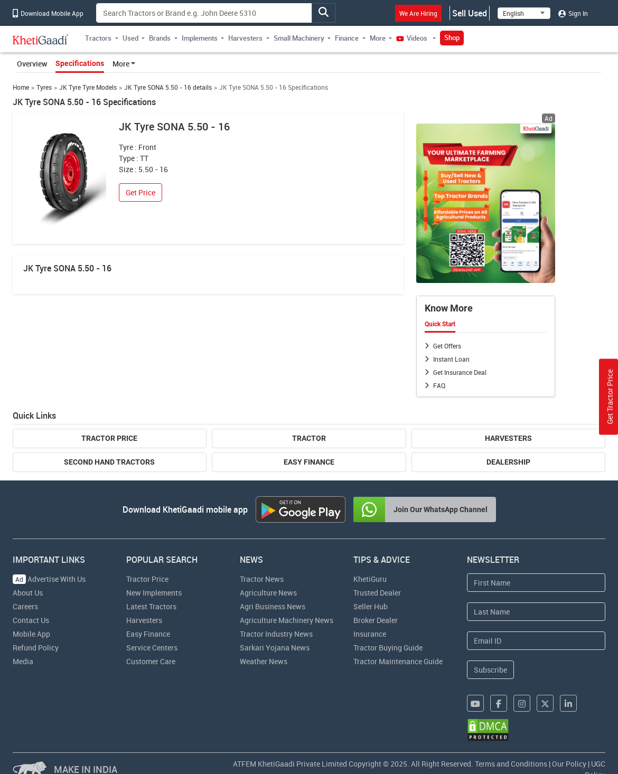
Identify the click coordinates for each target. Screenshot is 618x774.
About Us (28, 593)
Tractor (309, 438)
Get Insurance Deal (459, 372)
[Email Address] (536, 640)
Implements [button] (200, 38)
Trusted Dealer (377, 593)
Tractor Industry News (276, 634)
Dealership (508, 462)
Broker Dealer (375, 620)
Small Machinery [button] (299, 38)
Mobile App (31, 634)
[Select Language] (524, 13)
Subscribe (490, 670)
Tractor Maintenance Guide (398, 661)
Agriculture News (268, 593)
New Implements (154, 593)
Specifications (79, 63)
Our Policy (569, 764)
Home (21, 87)
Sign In (573, 13)
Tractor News (262, 579)
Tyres (44, 87)
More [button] (378, 38)
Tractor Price (109, 438)
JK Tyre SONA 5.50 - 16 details (168, 87)
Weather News (263, 661)
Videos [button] (412, 38)
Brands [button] (160, 38)
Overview (32, 64)
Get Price (140, 192)
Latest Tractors (151, 606)
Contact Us (31, 620)
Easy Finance (309, 462)
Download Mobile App (48, 13)
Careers (25, 606)
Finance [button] (347, 38)
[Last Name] (536, 611)
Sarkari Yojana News (275, 648)
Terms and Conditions (511, 764)
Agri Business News (272, 606)
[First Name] (536, 582)
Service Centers (151, 648)
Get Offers (447, 346)
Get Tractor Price (610, 397)
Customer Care (150, 661)
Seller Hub (370, 606)
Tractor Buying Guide (388, 648)
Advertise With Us (49, 579)
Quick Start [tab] (440, 324)
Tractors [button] (98, 38)
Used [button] (130, 38)
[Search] (204, 13)
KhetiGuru (370, 579)
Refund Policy (36, 648)
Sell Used (470, 13)
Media (23, 661)
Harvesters (508, 438)
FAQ (439, 385)
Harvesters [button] (245, 38)
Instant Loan (451, 359)
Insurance (369, 634)
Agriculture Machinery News (286, 620)
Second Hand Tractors (109, 462)
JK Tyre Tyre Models (88, 87)
